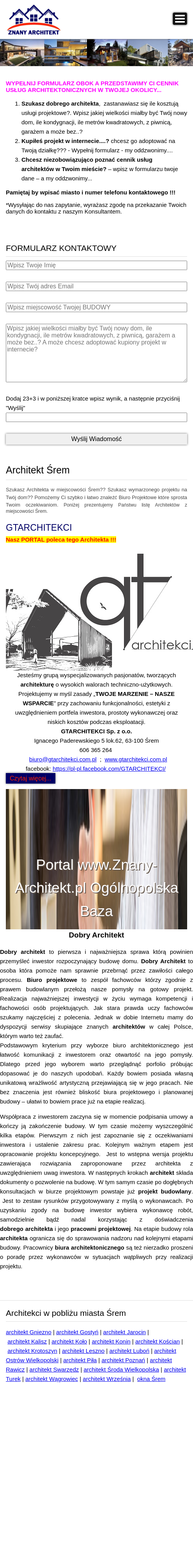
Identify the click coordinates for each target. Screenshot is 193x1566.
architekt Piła (80, 1360)
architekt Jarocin (124, 1332)
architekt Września (107, 1378)
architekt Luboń (129, 1350)
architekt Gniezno (28, 1332)
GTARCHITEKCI (39, 528)
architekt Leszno (83, 1350)
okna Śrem (151, 1378)
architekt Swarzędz (54, 1369)
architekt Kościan (157, 1341)
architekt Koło (69, 1341)
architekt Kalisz (27, 1341)
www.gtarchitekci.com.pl (135, 759)
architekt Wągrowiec (51, 1378)
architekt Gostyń (77, 1332)
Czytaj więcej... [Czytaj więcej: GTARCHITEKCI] (30, 778)
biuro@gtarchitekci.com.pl (63, 759)
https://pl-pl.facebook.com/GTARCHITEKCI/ (109, 768)
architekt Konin (111, 1341)
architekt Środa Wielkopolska (121, 1369)
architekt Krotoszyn (32, 1350)
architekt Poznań (123, 1360)
